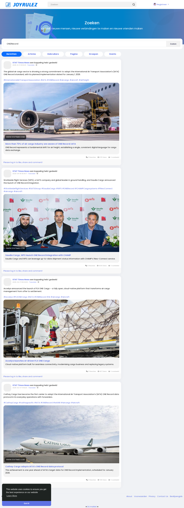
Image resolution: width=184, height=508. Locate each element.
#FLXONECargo (20, 297)
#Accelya (8, 297)
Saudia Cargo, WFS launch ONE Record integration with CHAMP (38, 255)
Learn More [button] (12, 496)
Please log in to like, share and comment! (23, 162)
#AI (48, 297)
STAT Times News (21, 62)
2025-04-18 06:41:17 (20, 174)
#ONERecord (53, 80)
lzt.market (92, 506)
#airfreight (84, 80)
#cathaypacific (26, 402)
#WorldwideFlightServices (16, 188)
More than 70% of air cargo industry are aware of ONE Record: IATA (40, 144)
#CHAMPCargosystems (86, 188)
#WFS (59, 188)
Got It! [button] (26, 503)
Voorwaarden (140, 496)
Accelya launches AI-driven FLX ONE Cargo (27, 360)
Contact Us (163, 496)
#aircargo (64, 80)
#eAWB (56, 402)
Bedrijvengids (176, 496)
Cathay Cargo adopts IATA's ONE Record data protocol (34, 466)
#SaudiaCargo (48, 188)
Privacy (152, 496)
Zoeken (173, 44)
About (129, 496)
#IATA (43, 80)
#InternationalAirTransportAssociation (22, 80)
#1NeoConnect (105, 188)
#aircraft (74, 80)
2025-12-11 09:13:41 (19, 65)
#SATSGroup (35, 188)
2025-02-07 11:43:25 (20, 388)
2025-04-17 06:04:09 (20, 282)
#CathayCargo (11, 402)
